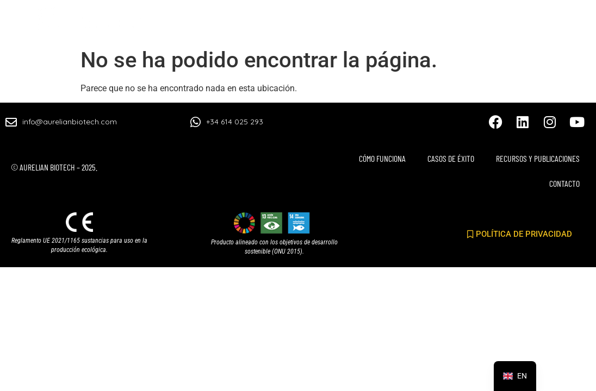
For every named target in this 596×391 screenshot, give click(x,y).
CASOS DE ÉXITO (339, 25)
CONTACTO (557, 25)
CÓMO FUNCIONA (248, 25)
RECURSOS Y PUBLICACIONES (454, 25)
